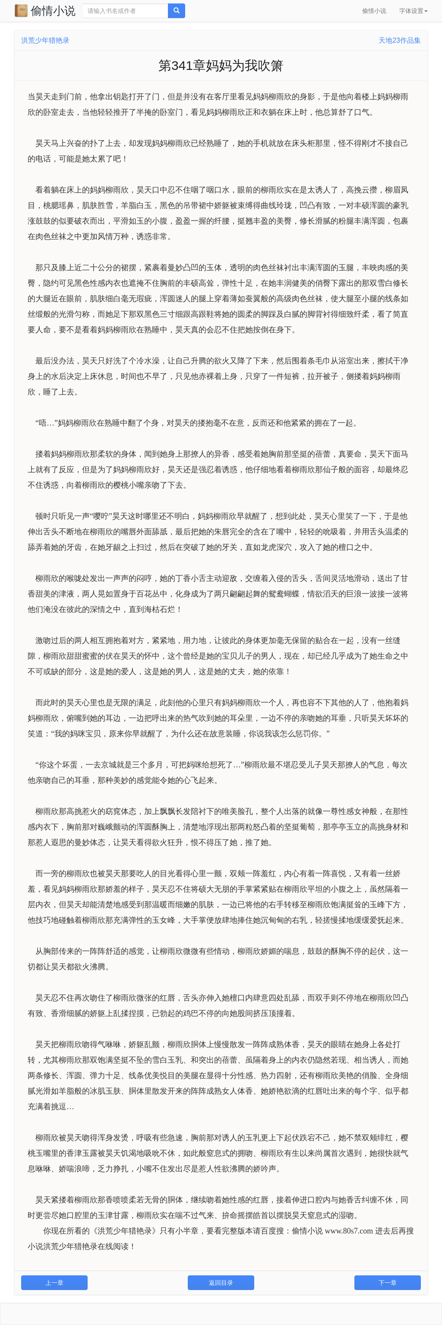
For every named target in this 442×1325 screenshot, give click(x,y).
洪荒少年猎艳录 (45, 40)
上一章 (54, 1282)
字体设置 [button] (413, 10)
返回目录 (221, 1282)
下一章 (388, 1282)
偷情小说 (45, 10)
